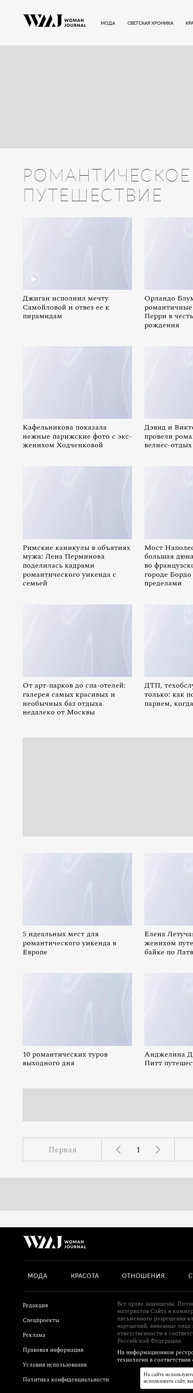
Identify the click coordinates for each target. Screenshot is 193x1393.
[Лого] (54, 22)
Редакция (35, 1305)
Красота (85, 1276)
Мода (37, 1276)
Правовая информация (53, 1350)
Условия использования (55, 1364)
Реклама (34, 1335)
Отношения (143, 1276)
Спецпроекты (41, 1320)
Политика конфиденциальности (66, 1379)
